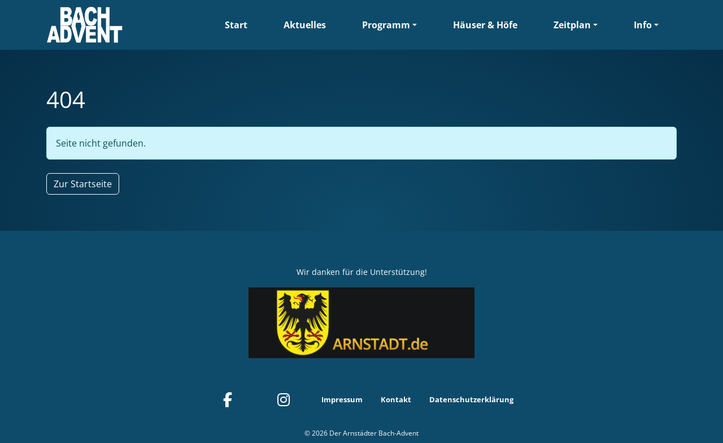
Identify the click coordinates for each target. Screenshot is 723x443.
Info (643, 25)
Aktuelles (305, 25)
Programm (386, 25)
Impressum (342, 399)
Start (236, 25)
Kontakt (396, 399)
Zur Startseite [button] (83, 184)
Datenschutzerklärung (471, 399)
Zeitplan (572, 25)
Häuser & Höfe (485, 25)
